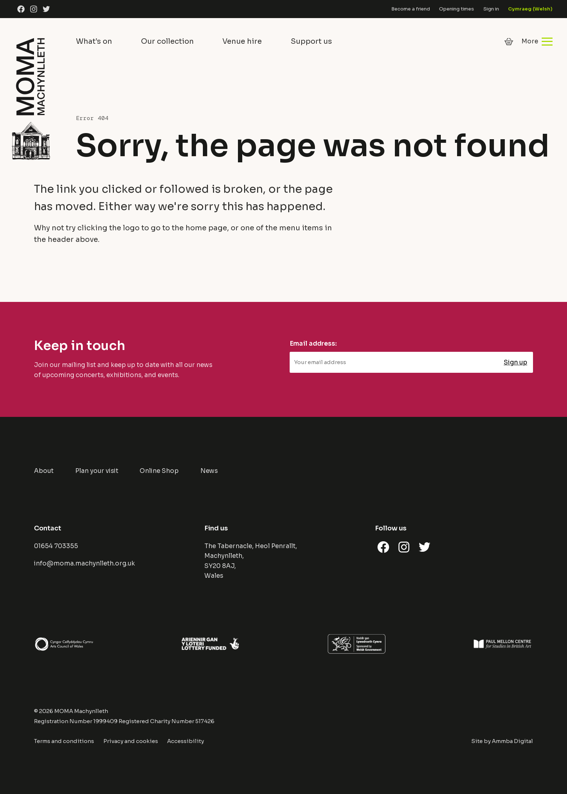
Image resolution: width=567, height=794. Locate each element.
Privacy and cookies (130, 741)
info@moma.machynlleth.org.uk (84, 563)
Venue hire (242, 41)
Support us (311, 41)
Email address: (313, 343)
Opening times (456, 9)
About (44, 471)
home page (206, 227)
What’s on (94, 41)
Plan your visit (96, 471)
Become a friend (410, 9)
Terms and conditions (64, 741)
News (209, 471)
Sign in (491, 9)
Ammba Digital (512, 741)
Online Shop (159, 471)
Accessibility (185, 741)
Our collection (167, 41)
